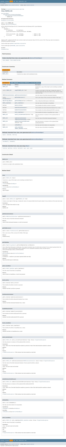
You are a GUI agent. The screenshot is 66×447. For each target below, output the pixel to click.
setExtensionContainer (20, 118)
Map (3, 100)
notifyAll (20, 148)
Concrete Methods (35, 82)
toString (14, 134)
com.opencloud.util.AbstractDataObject (12, 14)
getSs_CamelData (19, 102)
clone (16, 86)
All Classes (2, 3)
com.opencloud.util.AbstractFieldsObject (14, 15)
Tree (17, 1)
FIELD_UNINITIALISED (15, 60)
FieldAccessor (6, 98)
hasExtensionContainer (20, 107)
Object (10, 100)
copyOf (16, 90)
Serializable (10, 20)
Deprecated (21, 1)
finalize (5, 148)
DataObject (4, 20)
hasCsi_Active (18, 105)
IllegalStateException (40, 339)
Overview (2, 1)
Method (17, 5)
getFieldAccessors (19, 97)
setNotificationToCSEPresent (22, 121)
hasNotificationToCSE (20, 109)
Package (7, 1)
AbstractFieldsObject (11, 24)
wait (25, 148)
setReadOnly (18, 124)
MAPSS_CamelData (7, 102)
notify (15, 148)
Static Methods (14, 82)
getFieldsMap (18, 100)
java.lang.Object (5, 13)
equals (4, 134)
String (6, 100)
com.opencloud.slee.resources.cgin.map (15, 9)
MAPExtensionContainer (8, 95)
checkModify (6, 141)
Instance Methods (24, 82)
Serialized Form (5, 49)
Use (14, 1)
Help (26, 1)
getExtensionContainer (20, 95)
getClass (10, 148)
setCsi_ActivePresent (20, 114)
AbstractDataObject (37, 139)
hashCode (9, 134)
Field (10, 5)
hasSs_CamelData (19, 112)
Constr (13, 5)
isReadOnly (12, 141)
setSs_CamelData (19, 127)
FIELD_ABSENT (6, 60)
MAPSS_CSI (5, 73)
